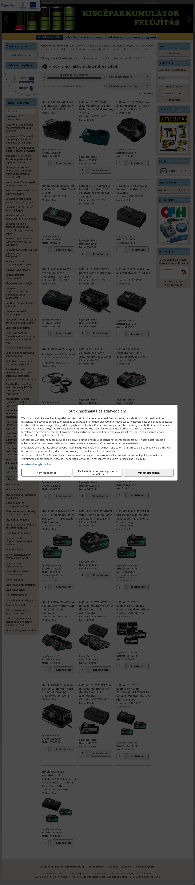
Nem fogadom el (46, 472)
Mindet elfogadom (149, 472)
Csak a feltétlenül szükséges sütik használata (97, 472)
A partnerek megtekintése (36, 464)
